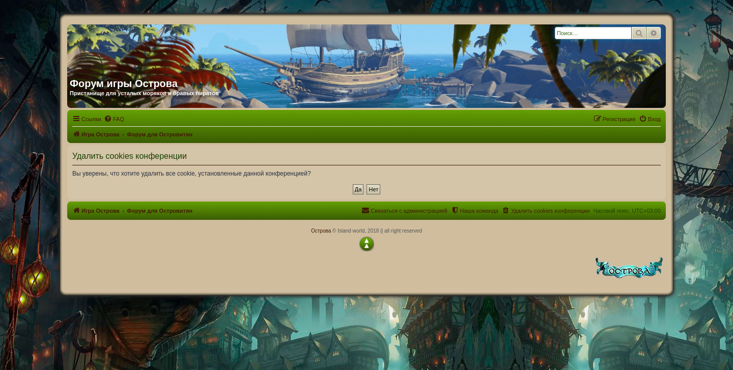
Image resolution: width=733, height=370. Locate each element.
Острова (321, 231)
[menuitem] (114, 119)
